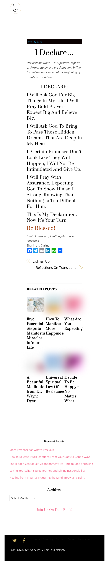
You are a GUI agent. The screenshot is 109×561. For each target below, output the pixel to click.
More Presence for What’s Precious (32, 450)
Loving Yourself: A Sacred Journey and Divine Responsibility (47, 470)
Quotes (71, 539)
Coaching (78, 7)
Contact (47, 14)
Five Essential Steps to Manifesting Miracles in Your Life (37, 333)
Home (30, 7)
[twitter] (15, 540)
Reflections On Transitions (56, 267)
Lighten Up (41, 261)
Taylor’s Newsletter (58, 7)
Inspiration (33, 14)
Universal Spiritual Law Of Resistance (55, 384)
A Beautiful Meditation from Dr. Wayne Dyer (37, 389)
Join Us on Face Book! (54, 510)
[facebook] (24, 540)
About (40, 7)
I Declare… (54, 52)
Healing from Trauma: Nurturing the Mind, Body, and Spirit (47, 477)
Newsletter (84, 539)
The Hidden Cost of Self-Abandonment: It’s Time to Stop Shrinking (51, 464)
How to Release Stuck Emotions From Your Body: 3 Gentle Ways (50, 457)
